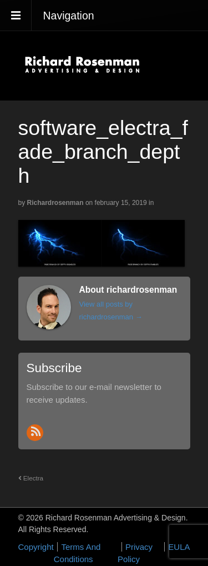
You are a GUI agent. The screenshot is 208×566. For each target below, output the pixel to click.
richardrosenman (55, 203)
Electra (31, 478)
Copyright (36, 547)
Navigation (68, 15)
